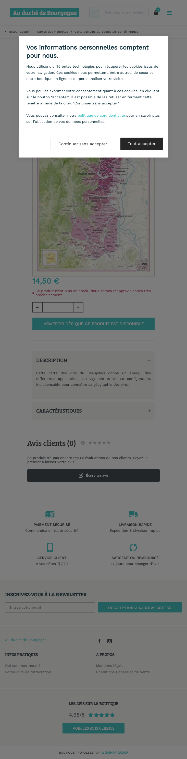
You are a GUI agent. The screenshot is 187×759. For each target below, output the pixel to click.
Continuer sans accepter (82, 143)
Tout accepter (142, 143)
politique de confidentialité (101, 116)
